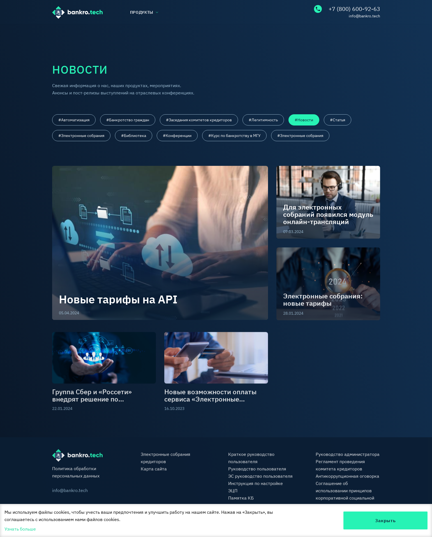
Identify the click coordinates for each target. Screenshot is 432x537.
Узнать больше (20, 529)
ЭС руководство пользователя (260, 476)
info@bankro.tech (364, 15)
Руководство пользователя (257, 469)
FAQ (311, 33)
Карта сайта (154, 469)
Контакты (369, 33)
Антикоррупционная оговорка (347, 476)
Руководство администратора (348, 454)
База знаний (120, 33)
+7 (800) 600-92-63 (347, 9)
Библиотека (191, 33)
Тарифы (255, 33)
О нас (58, 33)
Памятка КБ (241, 498)
